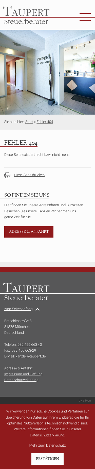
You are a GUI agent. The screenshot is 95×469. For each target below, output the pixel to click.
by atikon (85, 400)
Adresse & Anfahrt (18, 368)
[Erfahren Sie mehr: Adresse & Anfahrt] (28, 232)
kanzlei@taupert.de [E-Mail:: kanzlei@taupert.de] (31, 356)
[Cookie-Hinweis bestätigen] (47, 459)
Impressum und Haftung (23, 374)
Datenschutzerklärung (21, 380)
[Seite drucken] (24, 175)
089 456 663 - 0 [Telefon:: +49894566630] (29, 345)
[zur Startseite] (26, 15)
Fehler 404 (44, 122)
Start (29, 122)
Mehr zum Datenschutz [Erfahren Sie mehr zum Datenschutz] (47, 446)
